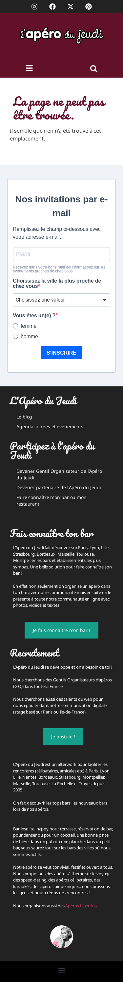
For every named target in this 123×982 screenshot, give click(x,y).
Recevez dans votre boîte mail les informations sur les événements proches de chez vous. (59, 269)
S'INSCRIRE (61, 353)
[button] (61, 970)
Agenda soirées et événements (49, 426)
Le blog (24, 417)
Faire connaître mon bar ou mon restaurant (51, 500)
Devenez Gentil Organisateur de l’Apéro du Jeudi (59, 474)
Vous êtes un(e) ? (34, 315)
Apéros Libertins (80, 906)
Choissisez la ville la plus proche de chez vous (57, 283)
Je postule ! (63, 736)
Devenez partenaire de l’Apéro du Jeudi (58, 487)
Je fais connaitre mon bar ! (61, 630)
